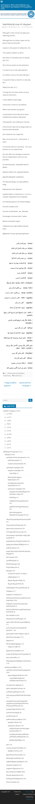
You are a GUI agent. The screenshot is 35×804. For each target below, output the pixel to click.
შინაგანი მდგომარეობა (13, 775)
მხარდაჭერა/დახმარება (13, 758)
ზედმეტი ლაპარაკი (14, 751)
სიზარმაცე (12, 497)
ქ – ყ (6, 437)
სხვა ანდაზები (10, 615)
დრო (7, 744)
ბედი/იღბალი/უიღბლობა (14, 528)
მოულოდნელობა (11, 567)
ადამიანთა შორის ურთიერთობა (16, 457)
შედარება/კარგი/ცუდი (13, 637)
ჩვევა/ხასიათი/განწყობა (13, 650)
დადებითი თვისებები (14, 470)
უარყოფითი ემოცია (14, 726)
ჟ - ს (6, 373)
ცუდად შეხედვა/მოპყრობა (16, 675)
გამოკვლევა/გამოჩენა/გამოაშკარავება (18, 695)
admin (6, 27)
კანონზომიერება (11, 560)
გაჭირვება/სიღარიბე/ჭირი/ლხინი (16, 541)
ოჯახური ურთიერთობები (15, 464)
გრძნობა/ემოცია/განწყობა (14, 719)
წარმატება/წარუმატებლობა (14, 778)
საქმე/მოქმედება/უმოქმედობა (15, 761)
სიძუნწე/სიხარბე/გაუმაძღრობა (18, 501)
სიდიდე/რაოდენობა (12, 765)
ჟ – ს (6, 431)
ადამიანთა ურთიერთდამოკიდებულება (18, 670)
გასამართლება (11, 716)
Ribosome (28, 792)
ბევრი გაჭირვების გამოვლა (14, 688)
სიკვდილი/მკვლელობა (13, 768)
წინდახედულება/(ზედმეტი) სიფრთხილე (18, 661)
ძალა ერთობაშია (11, 657)
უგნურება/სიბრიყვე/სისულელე (18, 506)
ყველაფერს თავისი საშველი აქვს (16, 634)
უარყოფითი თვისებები (15, 489)
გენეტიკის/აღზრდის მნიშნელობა (16, 544)
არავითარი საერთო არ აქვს (16, 573)
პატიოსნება (13, 473)
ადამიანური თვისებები (13, 467)
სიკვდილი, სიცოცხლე (13, 594)
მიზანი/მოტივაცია (11, 564)
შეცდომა (9, 640)
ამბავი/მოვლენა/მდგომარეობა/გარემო (18, 519)
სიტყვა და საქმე (13, 647)
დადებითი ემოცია (13, 722)
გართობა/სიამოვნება (12, 712)
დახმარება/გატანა (13, 460)
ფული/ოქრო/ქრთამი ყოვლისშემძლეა (18, 622)
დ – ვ (6, 417)
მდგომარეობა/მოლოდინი (14, 755)
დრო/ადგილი (10, 557)
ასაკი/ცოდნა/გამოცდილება (14, 525)
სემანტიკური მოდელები (10, 452)
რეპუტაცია (9, 591)
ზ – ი (6, 420)
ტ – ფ (6, 434)
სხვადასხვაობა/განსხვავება (14, 619)
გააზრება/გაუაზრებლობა (14, 692)
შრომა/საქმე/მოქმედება (13, 644)
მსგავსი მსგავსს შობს (14, 584)
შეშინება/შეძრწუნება (15, 740)
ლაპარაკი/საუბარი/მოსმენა (14, 748)
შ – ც (6, 441)
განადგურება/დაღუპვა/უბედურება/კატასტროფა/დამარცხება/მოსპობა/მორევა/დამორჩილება (17, 703)
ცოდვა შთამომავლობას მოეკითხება (17, 654)
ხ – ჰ (6, 448)
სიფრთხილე (18, 375)
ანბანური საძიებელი (9, 411)
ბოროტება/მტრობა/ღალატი (15, 532)
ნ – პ (6, 427)
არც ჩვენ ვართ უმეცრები (13, 685)
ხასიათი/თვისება (11, 782)
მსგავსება (9, 571)
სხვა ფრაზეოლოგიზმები (13, 772)
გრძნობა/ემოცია (11, 548)
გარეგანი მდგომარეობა (13, 709)
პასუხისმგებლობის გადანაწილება (16, 588)
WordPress (29, 799)
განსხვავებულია (13, 577)
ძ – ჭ (6, 444)
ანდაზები (7, 454)
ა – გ (6, 414)
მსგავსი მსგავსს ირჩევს (15, 580)
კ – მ (6, 424)
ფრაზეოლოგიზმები (11, 667)
